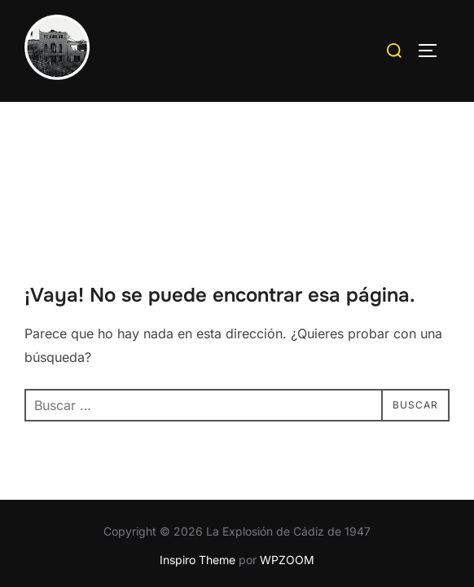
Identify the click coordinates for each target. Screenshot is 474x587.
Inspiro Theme (197, 459)
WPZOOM (287, 459)
